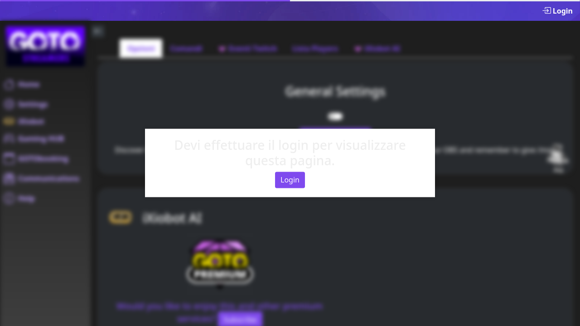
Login (290, 180)
